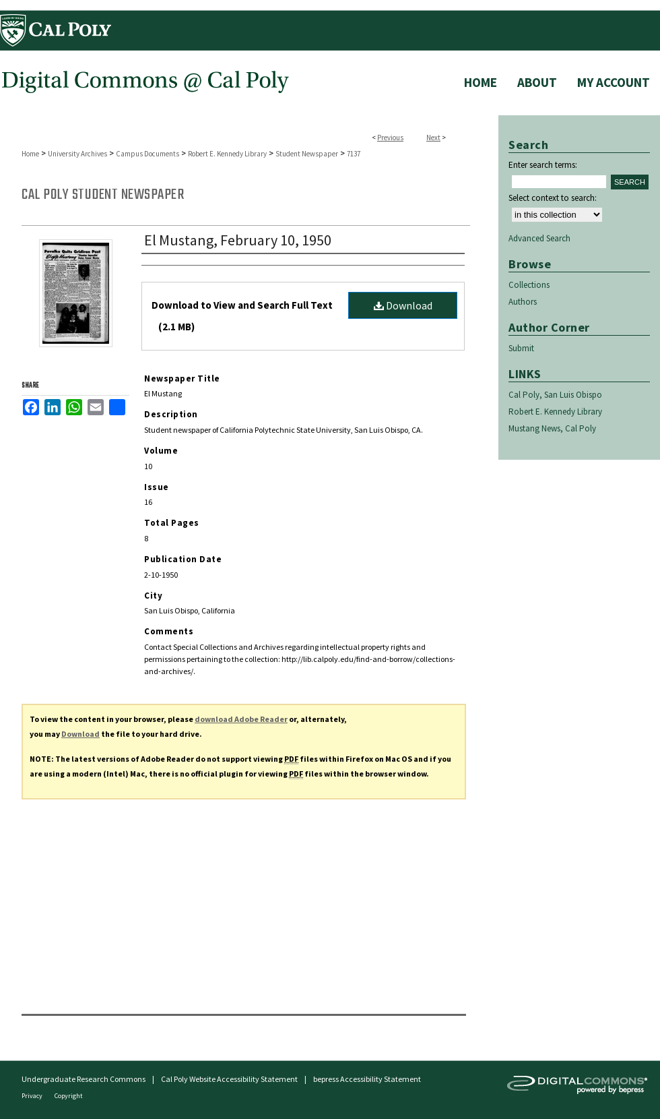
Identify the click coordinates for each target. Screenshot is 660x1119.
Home (30, 153)
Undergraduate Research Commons (83, 1079)
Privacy (33, 1095)
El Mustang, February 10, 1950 (237, 240)
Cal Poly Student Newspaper (103, 195)
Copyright (69, 1095)
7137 (353, 153)
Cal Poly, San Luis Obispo (555, 394)
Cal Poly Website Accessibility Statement (229, 1079)
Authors (522, 301)
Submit (521, 348)
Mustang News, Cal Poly (552, 428)
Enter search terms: (542, 165)
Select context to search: (552, 198)
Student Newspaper (306, 153)
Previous (390, 137)
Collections (529, 285)
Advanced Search (539, 238)
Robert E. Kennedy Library (227, 153)
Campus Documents (147, 153)
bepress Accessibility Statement (367, 1079)
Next (433, 137)
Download (403, 305)
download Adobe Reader (241, 719)
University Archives (77, 153)
